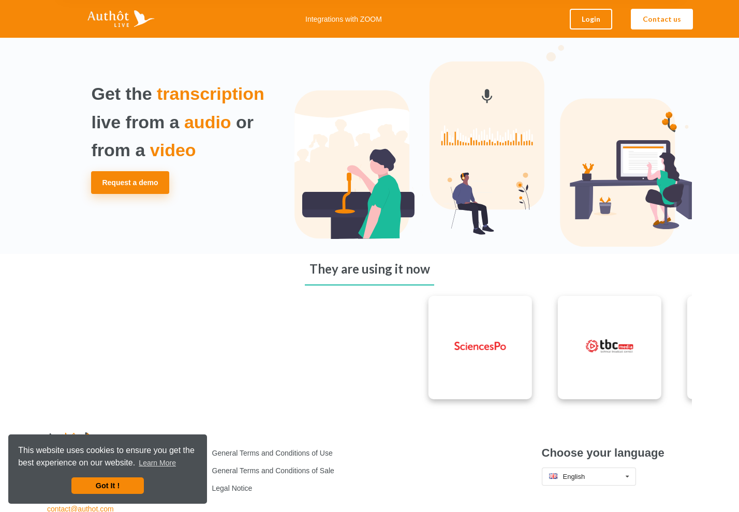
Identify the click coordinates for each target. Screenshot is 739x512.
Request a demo (130, 182)
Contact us (662, 18)
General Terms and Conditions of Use (272, 453)
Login (591, 18)
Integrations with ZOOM (343, 19)
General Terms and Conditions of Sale (273, 470)
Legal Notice (232, 488)
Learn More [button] (157, 463)
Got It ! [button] (108, 485)
